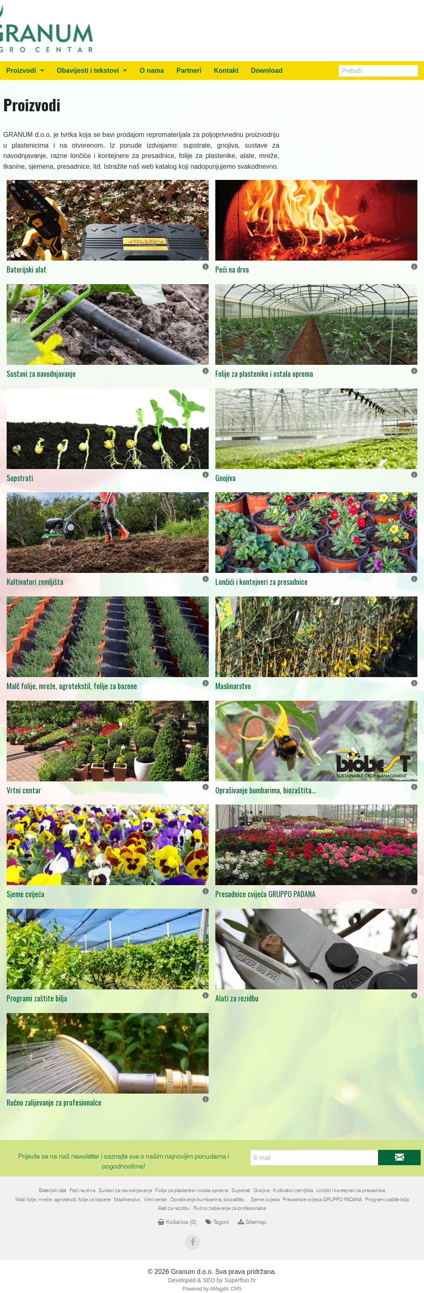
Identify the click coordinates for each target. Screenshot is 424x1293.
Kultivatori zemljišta (35, 581)
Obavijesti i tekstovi (88, 70)
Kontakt (226, 70)
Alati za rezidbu (236, 998)
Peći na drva (232, 269)
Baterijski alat (26, 269)
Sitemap (252, 1222)
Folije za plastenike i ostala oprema (264, 373)
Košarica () (177, 1222)
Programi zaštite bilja (37, 998)
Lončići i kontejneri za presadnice (261, 581)
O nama (152, 70)
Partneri (188, 70)
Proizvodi (21, 70)
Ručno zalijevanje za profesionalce (54, 1102)
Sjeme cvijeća (25, 893)
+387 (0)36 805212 (380, 8)
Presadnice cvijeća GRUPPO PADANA (265, 893)
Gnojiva (225, 477)
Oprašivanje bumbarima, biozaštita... (265, 790)
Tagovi (217, 1222)
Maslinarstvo (233, 685)
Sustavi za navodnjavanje (41, 373)
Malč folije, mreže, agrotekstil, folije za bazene (72, 685)
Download (266, 70)
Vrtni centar (24, 790)
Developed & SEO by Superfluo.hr (212, 1280)
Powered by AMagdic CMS (212, 1289)
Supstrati (20, 477)
